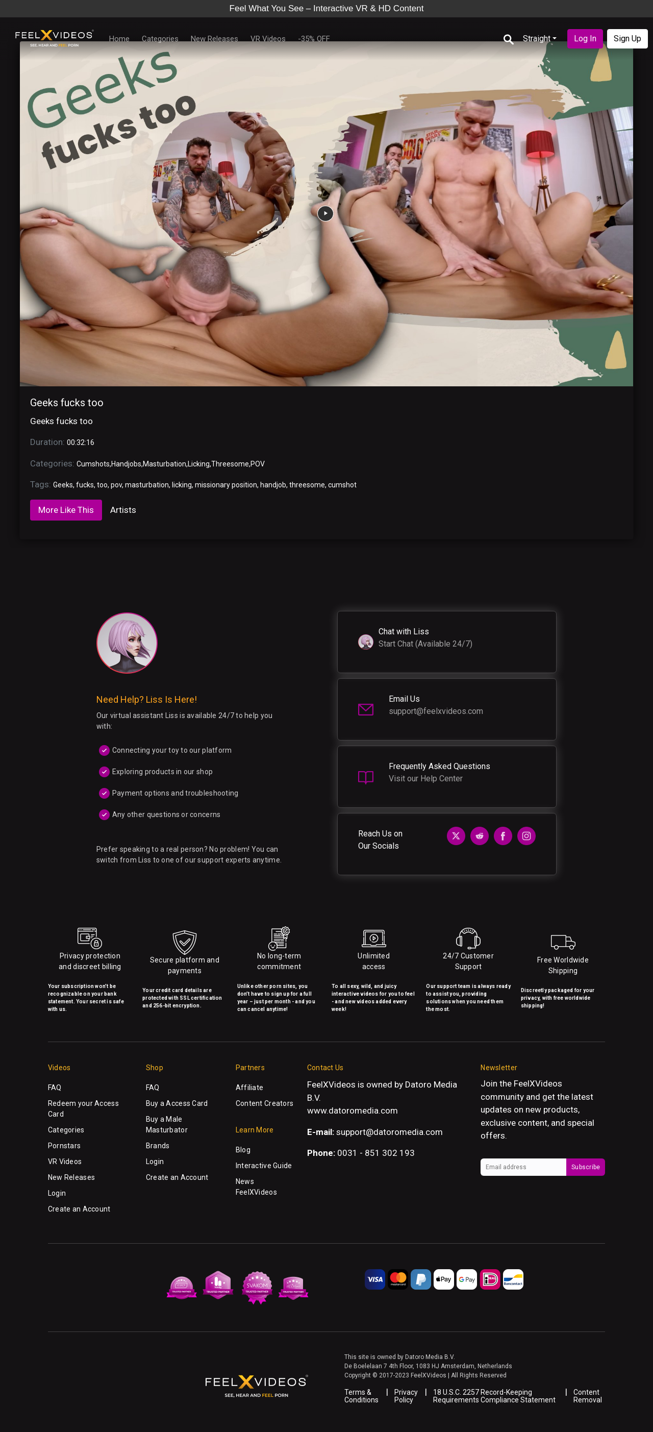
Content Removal (587, 1396)
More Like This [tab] (66, 510)
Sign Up (627, 38)
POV (257, 464)
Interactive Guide (264, 1166)
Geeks (63, 485)
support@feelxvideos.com (436, 711)
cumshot (342, 485)
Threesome (230, 464)
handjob (273, 485)
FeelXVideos (538, 1083)
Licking (199, 464)
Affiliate (250, 1087)
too (102, 485)
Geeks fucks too (67, 403)
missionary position (226, 485)
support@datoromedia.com (389, 1132)
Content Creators (264, 1103)
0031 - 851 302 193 (376, 1153)
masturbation (147, 485)
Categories (160, 38)
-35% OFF (314, 38)
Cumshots (93, 464)
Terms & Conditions (361, 1396)
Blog (243, 1150)
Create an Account (79, 1209)
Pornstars (64, 1146)
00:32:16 (80, 442)
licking (182, 485)
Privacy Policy (406, 1396)
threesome (307, 485)
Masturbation (164, 464)
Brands (158, 1146)
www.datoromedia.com (352, 1110)
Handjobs (126, 464)
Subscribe (585, 1167)
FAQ (55, 1087)
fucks (85, 485)
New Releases (214, 38)
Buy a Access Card (177, 1103)
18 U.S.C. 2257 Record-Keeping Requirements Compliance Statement (494, 1396)
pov (116, 485)
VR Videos (268, 38)
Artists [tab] (123, 510)
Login (57, 1193)
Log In (585, 38)
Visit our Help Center (426, 778)
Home (119, 38)
